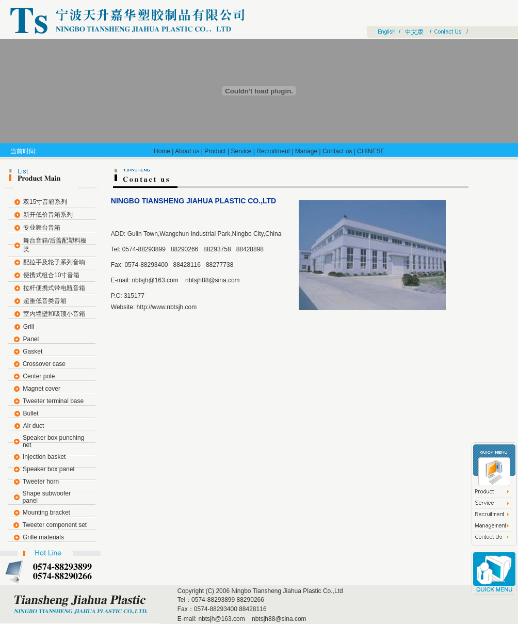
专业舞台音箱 (41, 227)
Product (214, 151)
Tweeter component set (54, 525)
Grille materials (43, 537)
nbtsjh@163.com (155, 280)
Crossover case (44, 363)
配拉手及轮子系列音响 (54, 262)
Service (241, 151)
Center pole (39, 376)
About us (187, 151)
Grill (28, 326)
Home (162, 151)
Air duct (33, 425)
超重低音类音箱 (45, 301)
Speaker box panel (48, 469)
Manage (306, 151)
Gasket (32, 351)
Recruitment (273, 151)
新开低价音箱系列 (48, 214)
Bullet (31, 413)
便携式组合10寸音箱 (51, 275)
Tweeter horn (41, 481)
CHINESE (370, 151)
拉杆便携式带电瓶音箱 (54, 288)
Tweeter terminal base (53, 401)
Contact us (337, 151)
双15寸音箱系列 (45, 201)
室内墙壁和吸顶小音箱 (54, 313)
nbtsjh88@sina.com (212, 280)
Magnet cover (41, 388)
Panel (31, 339)
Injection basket (44, 456)
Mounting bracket (46, 512)
